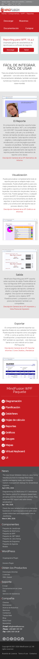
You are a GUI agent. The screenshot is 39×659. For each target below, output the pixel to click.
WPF (23, 14)
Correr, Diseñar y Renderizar (23, 351)
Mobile (5, 547)
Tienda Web (7, 615)
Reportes (30, 14)
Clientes (6, 602)
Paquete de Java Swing (12, 539)
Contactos (7, 613)
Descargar (10, 50)
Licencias (6, 575)
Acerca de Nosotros (10, 608)
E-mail (5, 586)
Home (4, 14)
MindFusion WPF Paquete (19, 390)
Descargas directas (10, 572)
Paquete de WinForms (11, 531)
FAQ (4, 591)
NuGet (26, 50)
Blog (4, 618)
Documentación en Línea (12, 588)
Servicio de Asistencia (11, 594)
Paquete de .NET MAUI (11, 536)
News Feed (7, 621)
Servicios (6, 610)
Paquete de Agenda (10, 544)
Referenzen (7, 605)
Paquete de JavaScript (11, 528)
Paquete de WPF (9, 534)
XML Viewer (7, 577)
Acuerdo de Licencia (9, 654)
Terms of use (23, 654)
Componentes (13, 14)
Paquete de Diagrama (11, 541)
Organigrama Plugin (10, 558)
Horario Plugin (8, 563)
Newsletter (7, 623)
